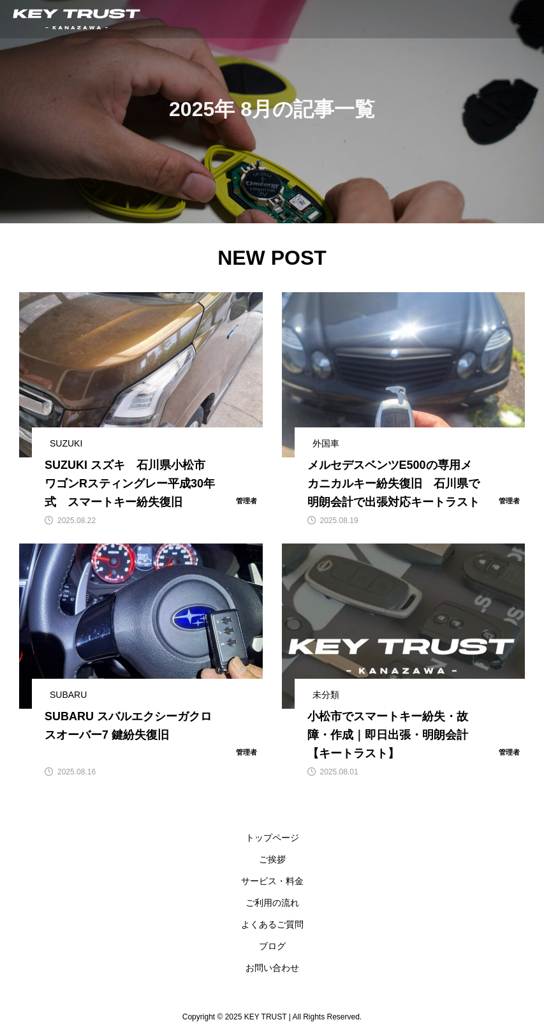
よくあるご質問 (272, 924)
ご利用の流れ (272, 902)
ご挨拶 (272, 859)
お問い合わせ (272, 967)
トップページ (272, 837)
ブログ (272, 946)
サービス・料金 (272, 881)
